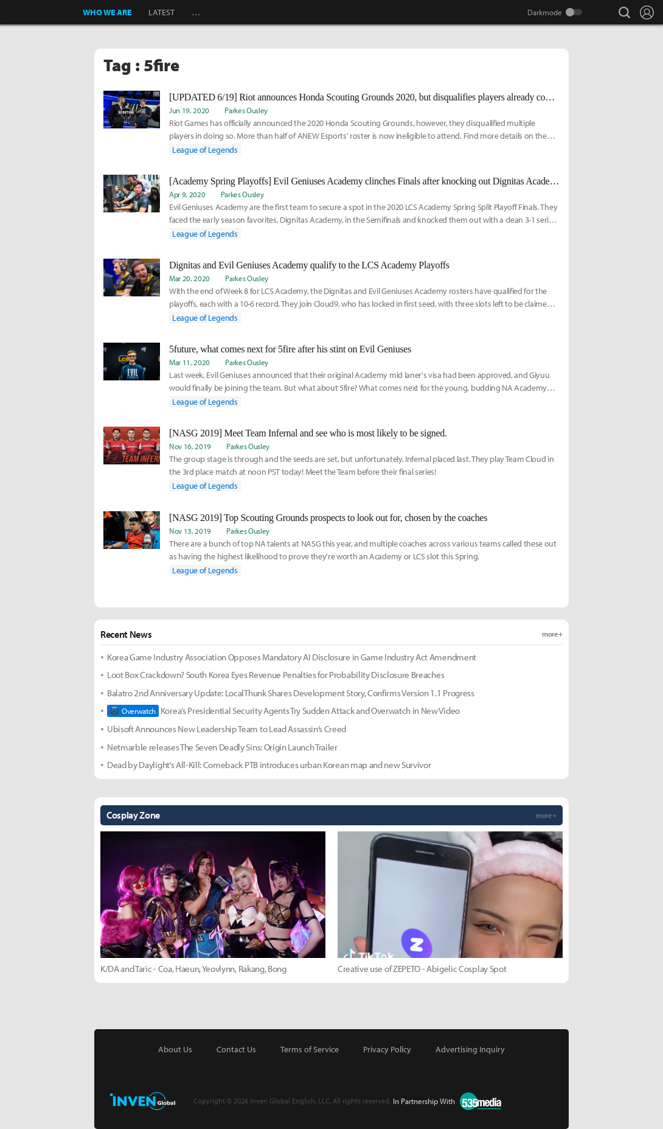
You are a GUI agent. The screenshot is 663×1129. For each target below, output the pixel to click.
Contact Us (236, 1049)
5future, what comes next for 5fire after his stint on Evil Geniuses (290, 349)
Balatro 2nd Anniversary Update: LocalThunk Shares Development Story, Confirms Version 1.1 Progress (290, 693)
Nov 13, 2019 (190, 531)
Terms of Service (309, 1049)
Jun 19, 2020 (189, 110)
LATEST (161, 12)
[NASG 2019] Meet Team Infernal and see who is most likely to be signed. (308, 433)
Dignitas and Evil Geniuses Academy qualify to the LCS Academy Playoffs (309, 265)
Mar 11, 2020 (189, 362)
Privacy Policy (387, 1049)
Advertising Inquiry (470, 1049)
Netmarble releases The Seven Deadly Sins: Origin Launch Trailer (222, 747)
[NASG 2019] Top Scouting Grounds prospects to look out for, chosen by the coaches (328, 517)
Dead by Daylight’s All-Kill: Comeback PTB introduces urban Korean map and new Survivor (269, 765)
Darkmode (544, 12)
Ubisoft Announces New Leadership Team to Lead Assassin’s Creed (226, 729)
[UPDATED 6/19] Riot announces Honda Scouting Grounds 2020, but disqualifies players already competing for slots (364, 97)
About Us (175, 1049)
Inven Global (41, 12)
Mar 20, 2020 (189, 278)
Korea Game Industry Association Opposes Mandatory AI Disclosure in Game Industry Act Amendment (291, 657)
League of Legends (205, 149)
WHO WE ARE (107, 12)
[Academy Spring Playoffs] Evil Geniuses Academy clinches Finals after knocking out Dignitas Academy (364, 181)
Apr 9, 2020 (187, 194)
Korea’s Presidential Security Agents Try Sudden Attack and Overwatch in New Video (283, 711)
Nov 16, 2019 (190, 446)
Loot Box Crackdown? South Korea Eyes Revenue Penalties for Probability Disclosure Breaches (275, 674)
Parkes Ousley (246, 110)
